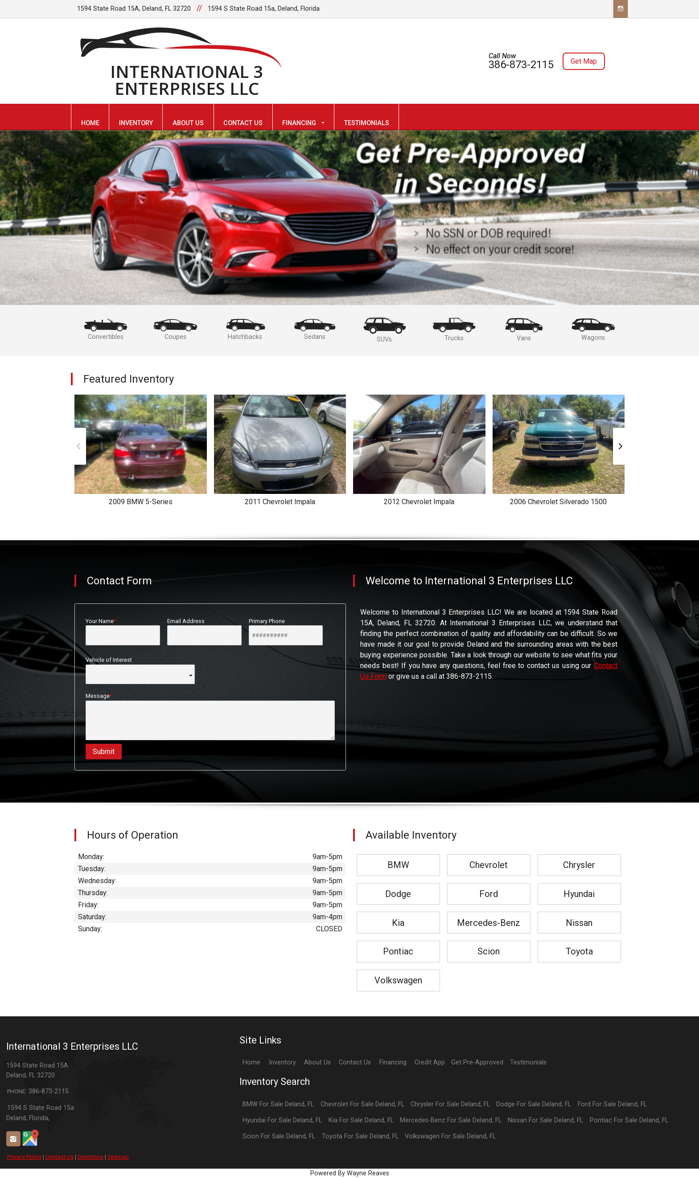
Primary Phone (286, 631)
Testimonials (528, 1062)
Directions (90, 1157)
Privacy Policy (24, 1157)
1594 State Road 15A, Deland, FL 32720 (134, 8)
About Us (317, 1062)
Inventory (282, 1062)
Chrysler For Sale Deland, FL (450, 1104)
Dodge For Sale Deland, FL (533, 1104)
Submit (104, 751)
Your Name (123, 631)
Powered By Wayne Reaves (349, 1173)
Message (210, 716)
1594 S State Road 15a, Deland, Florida (264, 8)
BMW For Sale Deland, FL (278, 1104)
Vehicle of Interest (140, 670)
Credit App (430, 1062)
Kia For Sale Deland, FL (361, 1120)
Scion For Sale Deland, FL (279, 1136)
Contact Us (59, 1157)
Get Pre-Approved (477, 1062)
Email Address (204, 631)
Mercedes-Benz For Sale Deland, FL (451, 1120)
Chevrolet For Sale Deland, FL (362, 1104)
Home (251, 1062)
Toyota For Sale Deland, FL (360, 1136)
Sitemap (118, 1157)
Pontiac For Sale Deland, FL (629, 1120)
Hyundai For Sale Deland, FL (282, 1120)
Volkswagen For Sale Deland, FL (450, 1136)
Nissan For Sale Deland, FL (545, 1120)
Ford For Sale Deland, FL (612, 1104)
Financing (393, 1062)
